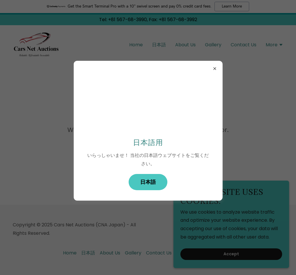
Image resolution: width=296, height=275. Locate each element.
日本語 (148, 182)
